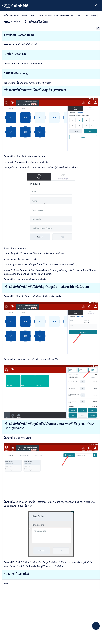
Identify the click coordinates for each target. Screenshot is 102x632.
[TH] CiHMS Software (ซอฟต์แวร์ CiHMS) (20, 15)
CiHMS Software (46, 15)
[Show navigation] (96, 626)
